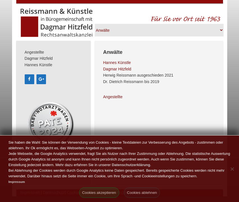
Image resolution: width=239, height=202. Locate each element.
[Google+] (41, 79)
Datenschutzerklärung (131, 165)
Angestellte (113, 97)
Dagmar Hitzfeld (117, 69)
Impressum (16, 181)
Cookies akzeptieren (99, 192)
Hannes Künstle (117, 62)
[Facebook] (29, 79)
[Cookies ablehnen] (232, 169)
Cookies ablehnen (142, 192)
